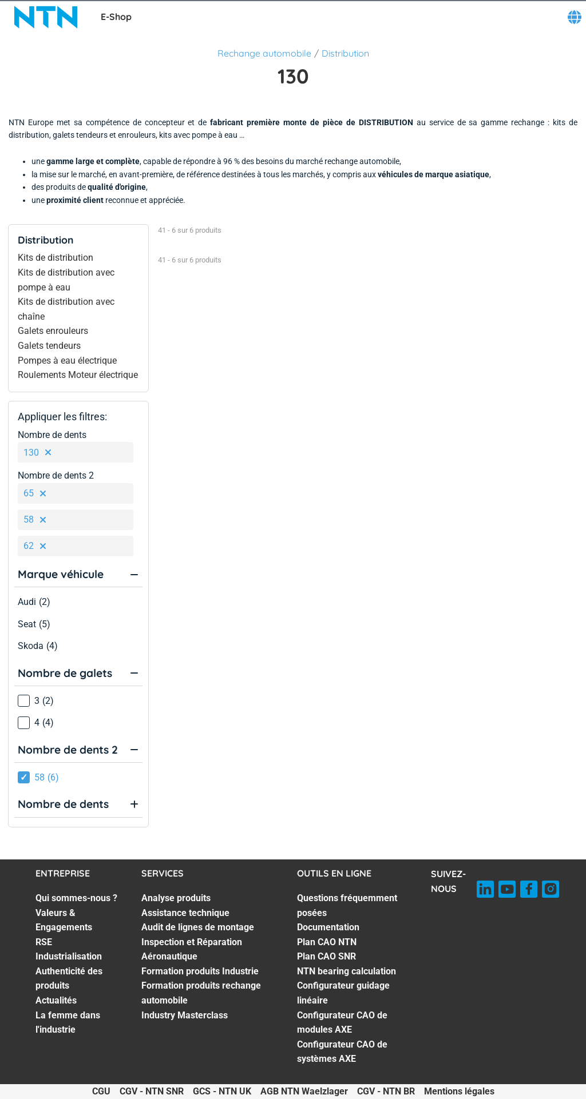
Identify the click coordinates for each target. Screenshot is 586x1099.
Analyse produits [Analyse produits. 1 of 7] (176, 898)
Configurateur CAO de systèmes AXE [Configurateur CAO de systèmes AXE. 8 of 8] (342, 1052)
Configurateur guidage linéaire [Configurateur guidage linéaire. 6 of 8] (343, 993)
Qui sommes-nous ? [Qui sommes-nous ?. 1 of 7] (76, 898)
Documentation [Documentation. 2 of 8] (328, 927)
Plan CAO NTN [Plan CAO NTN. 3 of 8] (327, 942)
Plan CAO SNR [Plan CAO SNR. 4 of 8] (326, 956)
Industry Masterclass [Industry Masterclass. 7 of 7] (184, 1015)
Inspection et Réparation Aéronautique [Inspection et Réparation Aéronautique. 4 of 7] (191, 949)
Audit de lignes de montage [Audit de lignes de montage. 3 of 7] (197, 927)
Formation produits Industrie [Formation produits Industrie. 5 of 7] (200, 971)
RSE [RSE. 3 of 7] (43, 942)
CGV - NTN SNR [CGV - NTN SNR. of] (152, 1091)
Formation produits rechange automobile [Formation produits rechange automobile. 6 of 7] (201, 993)
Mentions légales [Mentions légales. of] (459, 1091)
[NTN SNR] (46, 17)
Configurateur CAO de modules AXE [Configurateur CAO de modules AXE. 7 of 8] (342, 1023)
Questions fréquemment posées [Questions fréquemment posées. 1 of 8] (347, 905)
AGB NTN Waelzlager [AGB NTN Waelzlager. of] (304, 1091)
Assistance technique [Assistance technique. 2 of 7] (185, 912)
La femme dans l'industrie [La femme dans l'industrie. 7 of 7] (67, 1023)
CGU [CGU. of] (101, 1091)
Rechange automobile (264, 53)
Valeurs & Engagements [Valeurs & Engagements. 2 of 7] (63, 920)
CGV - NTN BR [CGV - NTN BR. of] (386, 1091)
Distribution (345, 53)
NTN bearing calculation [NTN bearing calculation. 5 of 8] (346, 971)
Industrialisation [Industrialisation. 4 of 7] (68, 956)
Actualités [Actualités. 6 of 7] (56, 1000)
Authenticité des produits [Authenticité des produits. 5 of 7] (68, 979)
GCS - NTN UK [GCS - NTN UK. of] (222, 1091)
